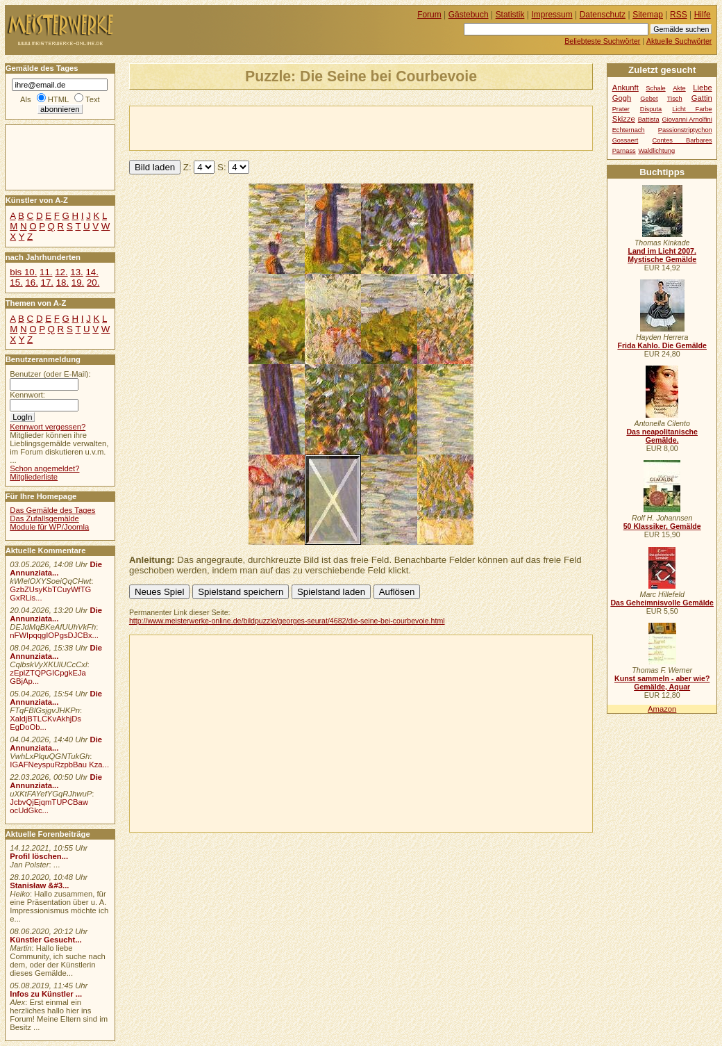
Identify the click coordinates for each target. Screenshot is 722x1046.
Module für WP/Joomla (49, 527)
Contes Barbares (682, 140)
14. (91, 272)
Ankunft (625, 87)
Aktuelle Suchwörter (679, 41)
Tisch (674, 98)
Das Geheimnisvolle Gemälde (662, 602)
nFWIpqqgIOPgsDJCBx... (54, 635)
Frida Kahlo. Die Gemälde (662, 345)
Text (92, 99)
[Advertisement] (292, 127)
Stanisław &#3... (39, 885)
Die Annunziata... (56, 568)
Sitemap (647, 14)
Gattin (701, 98)
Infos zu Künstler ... (46, 994)
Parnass (624, 150)
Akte (679, 88)
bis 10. (23, 272)
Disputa (651, 109)
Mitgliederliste (34, 477)
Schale (655, 88)
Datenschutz (603, 14)
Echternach (628, 129)
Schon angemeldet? (44, 468)
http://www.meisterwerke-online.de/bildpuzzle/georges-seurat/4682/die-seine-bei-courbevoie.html (287, 620)
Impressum (552, 14)
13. (76, 272)
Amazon (662, 709)
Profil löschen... (39, 856)
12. (61, 272)
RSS (678, 14)
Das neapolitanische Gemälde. (662, 435)
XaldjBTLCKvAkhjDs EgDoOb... (45, 722)
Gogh (622, 98)
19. (78, 282)
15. (16, 282)
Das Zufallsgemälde (44, 518)
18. (62, 282)
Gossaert (625, 140)
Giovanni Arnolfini (687, 119)
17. (47, 282)
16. (31, 282)
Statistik (510, 14)
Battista (649, 119)
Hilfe (702, 14)
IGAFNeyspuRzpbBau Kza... (59, 764)
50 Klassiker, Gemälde (662, 526)
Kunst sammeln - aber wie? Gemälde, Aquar (662, 682)
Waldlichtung (656, 150)
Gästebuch (468, 14)
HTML (58, 99)
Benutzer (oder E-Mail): (50, 374)
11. (46, 272)
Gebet (648, 98)
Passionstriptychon (685, 129)
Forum (429, 14)
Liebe (702, 87)
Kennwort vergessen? (47, 427)
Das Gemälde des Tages (52, 510)
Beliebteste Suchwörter (602, 41)
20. (93, 282)
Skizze (623, 119)
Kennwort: (27, 395)
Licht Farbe (692, 109)
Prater (621, 109)
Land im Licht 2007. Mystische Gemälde (662, 255)
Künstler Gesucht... (45, 939)
